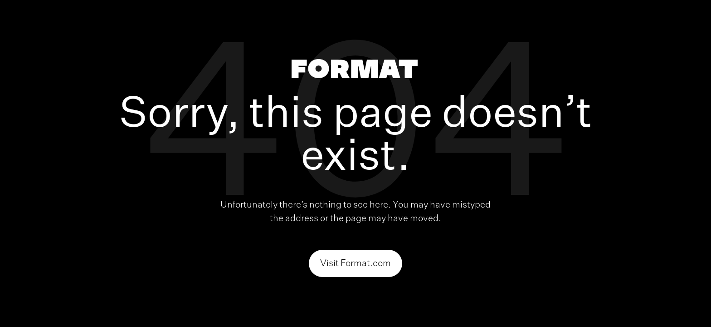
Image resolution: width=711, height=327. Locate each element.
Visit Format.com (355, 263)
